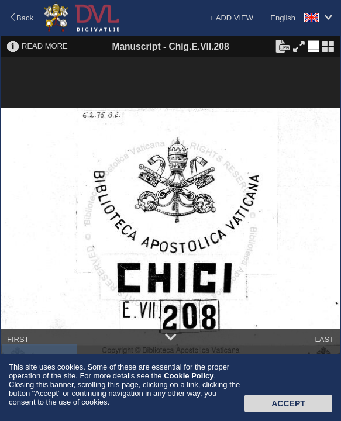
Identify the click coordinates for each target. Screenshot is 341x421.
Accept (288, 403)
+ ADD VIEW (231, 17)
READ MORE (45, 46)
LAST (324, 339)
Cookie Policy (188, 375)
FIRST (18, 339)
